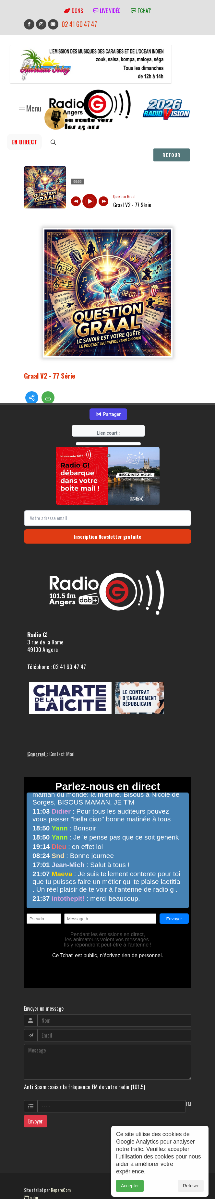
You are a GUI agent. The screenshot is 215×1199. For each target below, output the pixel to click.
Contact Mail (62, 740)
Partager (108, 400)
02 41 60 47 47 (79, 24)
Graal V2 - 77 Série (49, 375)
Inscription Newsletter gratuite (107, 522)
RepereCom (61, 1175)
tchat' (141, 11)
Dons (73, 11)
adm (31, 1183)
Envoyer (35, 1107)
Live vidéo (107, 11)
